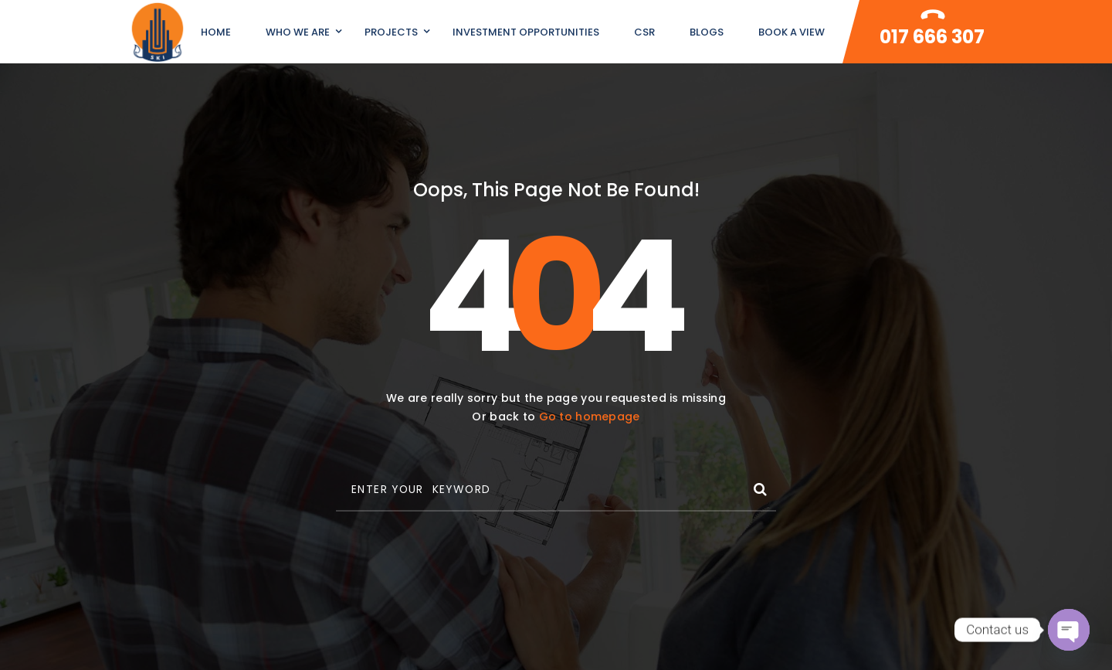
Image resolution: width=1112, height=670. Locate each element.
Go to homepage (589, 416)
